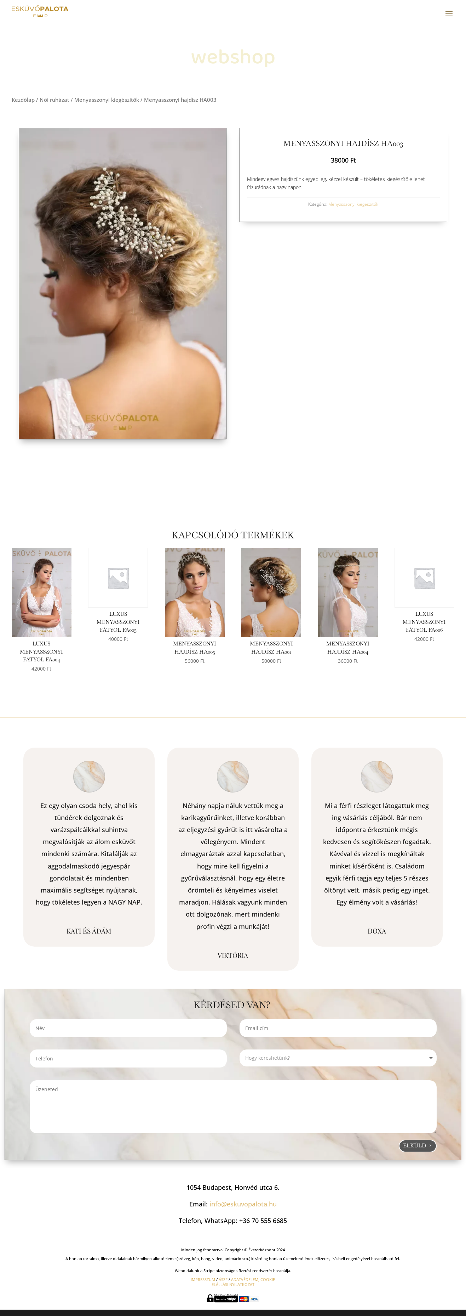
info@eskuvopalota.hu (243, 1204)
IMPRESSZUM (203, 1279)
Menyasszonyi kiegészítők (106, 99)
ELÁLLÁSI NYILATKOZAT (233, 1284)
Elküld (414, 1145)
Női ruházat (54, 99)
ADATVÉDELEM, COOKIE (253, 1279)
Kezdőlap (23, 99)
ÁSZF (223, 1279)
